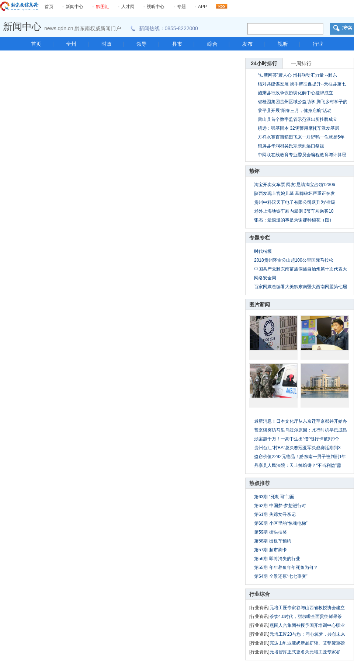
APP (202, 6)
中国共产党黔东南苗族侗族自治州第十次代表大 (300, 269)
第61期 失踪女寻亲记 (275, 514)
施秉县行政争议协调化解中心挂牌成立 (295, 92)
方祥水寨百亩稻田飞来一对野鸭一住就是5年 (301, 137)
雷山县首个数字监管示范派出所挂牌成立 (297, 119)
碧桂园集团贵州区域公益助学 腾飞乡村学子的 (302, 101)
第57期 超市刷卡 (270, 549)
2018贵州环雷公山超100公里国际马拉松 (293, 260)
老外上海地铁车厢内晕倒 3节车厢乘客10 (293, 211)
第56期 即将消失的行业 (277, 558)
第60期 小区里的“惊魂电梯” (281, 523)
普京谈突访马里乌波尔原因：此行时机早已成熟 (300, 430)
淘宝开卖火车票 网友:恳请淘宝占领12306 (294, 184)
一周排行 (301, 63)
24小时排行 (264, 63)
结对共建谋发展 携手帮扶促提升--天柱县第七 (302, 84)
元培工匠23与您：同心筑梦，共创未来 (307, 634)
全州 (71, 44)
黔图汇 (102, 6)
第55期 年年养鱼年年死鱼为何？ (286, 567)
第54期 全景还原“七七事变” (281, 576)
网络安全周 (265, 277)
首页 (49, 6)
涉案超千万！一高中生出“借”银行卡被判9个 (296, 438)
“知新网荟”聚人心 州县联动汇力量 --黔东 (297, 75)
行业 (318, 44)
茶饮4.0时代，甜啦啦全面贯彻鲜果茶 (306, 616)
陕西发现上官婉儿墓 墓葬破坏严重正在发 (294, 193)
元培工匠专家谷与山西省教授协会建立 (307, 607)
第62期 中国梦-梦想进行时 (280, 505)
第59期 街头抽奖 (270, 532)
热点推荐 (259, 483)
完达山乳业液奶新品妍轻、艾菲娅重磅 (307, 643)
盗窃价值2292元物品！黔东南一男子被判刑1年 (300, 456)
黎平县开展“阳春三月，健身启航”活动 (295, 110)
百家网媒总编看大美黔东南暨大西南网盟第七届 (300, 286)
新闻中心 (74, 6)
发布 (247, 44)
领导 (141, 44)
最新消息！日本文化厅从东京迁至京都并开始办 (300, 421)
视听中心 (155, 6)
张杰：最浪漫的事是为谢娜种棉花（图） (294, 220)
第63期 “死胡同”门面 (274, 496)
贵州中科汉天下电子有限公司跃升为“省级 (294, 202)
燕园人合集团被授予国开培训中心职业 (307, 625)
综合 (212, 44)
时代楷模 (263, 251)
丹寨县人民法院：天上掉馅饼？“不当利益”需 (297, 465)
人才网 (128, 6)
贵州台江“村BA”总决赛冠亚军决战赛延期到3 (297, 447)
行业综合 (259, 594)
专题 (181, 6)
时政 (106, 44)
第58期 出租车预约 (272, 541)
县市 (177, 44)
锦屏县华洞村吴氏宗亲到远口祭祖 (291, 146)
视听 (283, 44)
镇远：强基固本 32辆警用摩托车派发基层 (298, 128)
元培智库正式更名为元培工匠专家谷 (305, 651)
